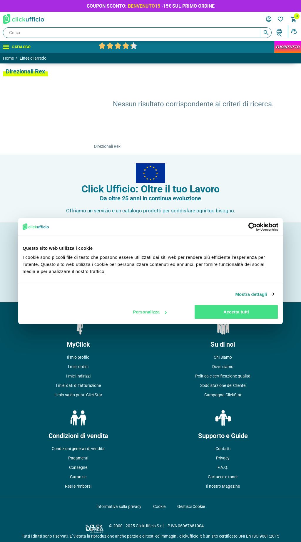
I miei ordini (78, 366)
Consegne (78, 467)
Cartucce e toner (223, 476)
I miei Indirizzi (78, 376)
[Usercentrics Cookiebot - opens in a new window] (252, 226)
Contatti (222, 448)
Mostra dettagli (251, 294)
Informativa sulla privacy (118, 506)
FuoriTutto (288, 47)
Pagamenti (78, 458)
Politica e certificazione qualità (222, 376)
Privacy (223, 458)
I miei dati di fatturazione (78, 385)
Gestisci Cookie (191, 506)
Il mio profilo (78, 357)
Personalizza (150, 311)
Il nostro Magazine (223, 486)
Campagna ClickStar (223, 394)
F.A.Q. (223, 467)
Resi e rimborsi (78, 486)
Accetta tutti (236, 311)
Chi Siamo (223, 357)
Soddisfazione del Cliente (222, 385)
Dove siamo (222, 366)
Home (8, 58)
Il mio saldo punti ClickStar (78, 394)
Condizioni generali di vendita (78, 448)
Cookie (159, 506)
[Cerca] (137, 32)
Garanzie (78, 476)
